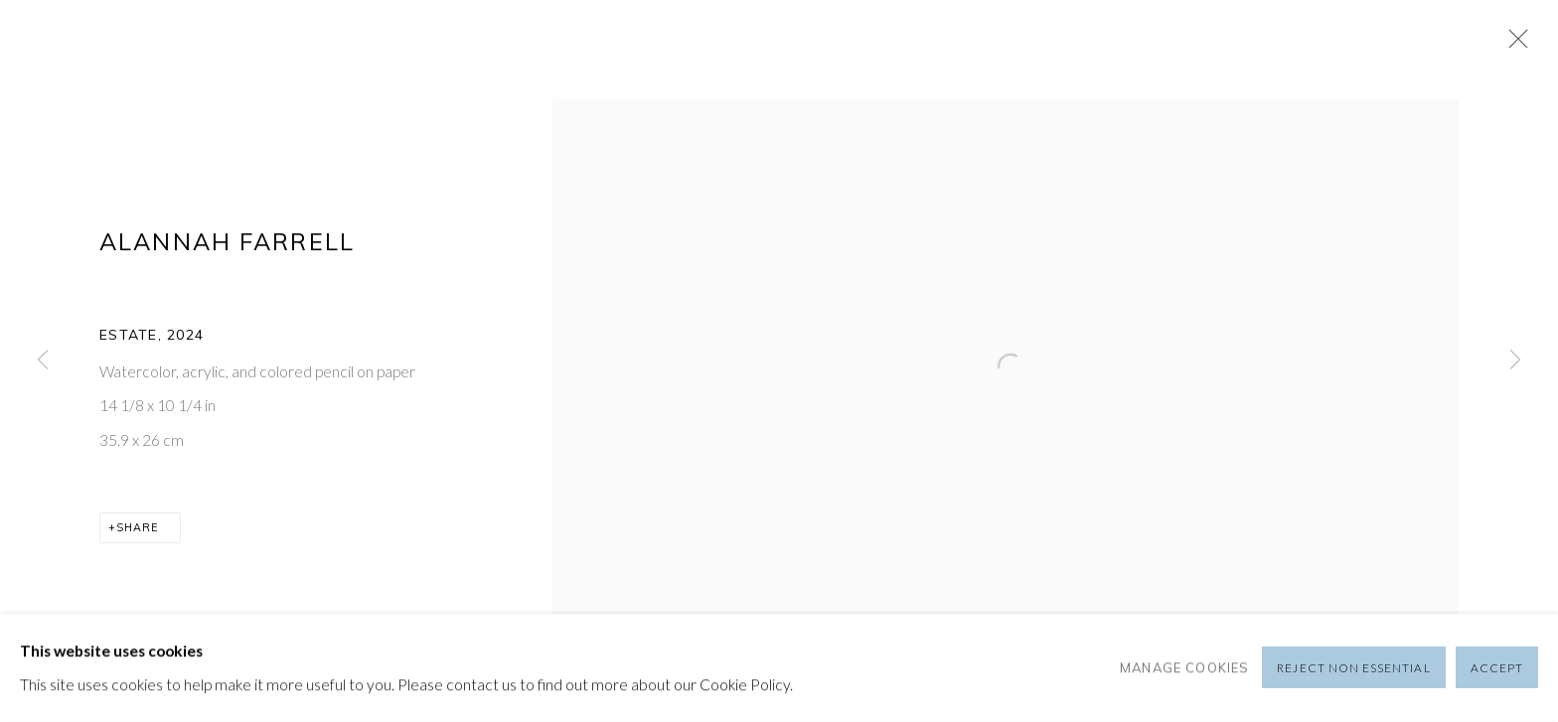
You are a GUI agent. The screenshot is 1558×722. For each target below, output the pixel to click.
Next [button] (1515, 361)
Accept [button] (1497, 668)
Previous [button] (42, 361)
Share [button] (137, 527)
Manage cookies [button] (1184, 667)
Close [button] (1513, 45)
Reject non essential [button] (1353, 668)
